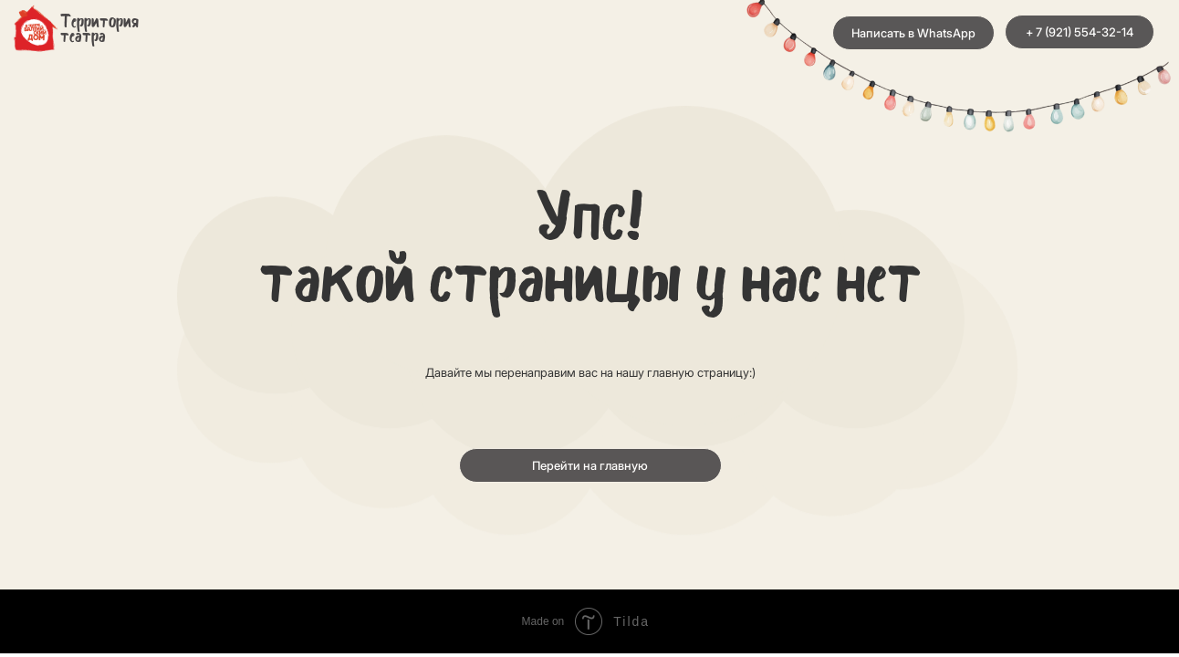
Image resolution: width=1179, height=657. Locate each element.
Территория (99, 23)
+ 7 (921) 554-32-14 (1079, 32)
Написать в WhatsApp (913, 33)
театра (83, 37)
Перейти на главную (590, 465)
